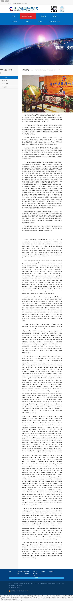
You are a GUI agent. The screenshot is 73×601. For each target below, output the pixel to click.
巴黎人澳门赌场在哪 (4, 1)
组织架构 (43, 16)
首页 (13, 16)
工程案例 (15, 22)
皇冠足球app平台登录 (61, 596)
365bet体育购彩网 (40, 598)
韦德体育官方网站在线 (29, 598)
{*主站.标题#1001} (5, 596)
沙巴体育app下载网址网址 (52, 598)
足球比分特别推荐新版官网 (16, 598)
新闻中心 (28, 22)
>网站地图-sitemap (16, 600)
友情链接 (36, 578)
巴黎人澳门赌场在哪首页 (40, 70)
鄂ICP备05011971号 (14, 587)
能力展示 (55, 16)
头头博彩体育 (63, 598)
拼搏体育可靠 (7, 600)
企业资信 (40, 22)
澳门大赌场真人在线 (54, 22)
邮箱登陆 (19, 585)
